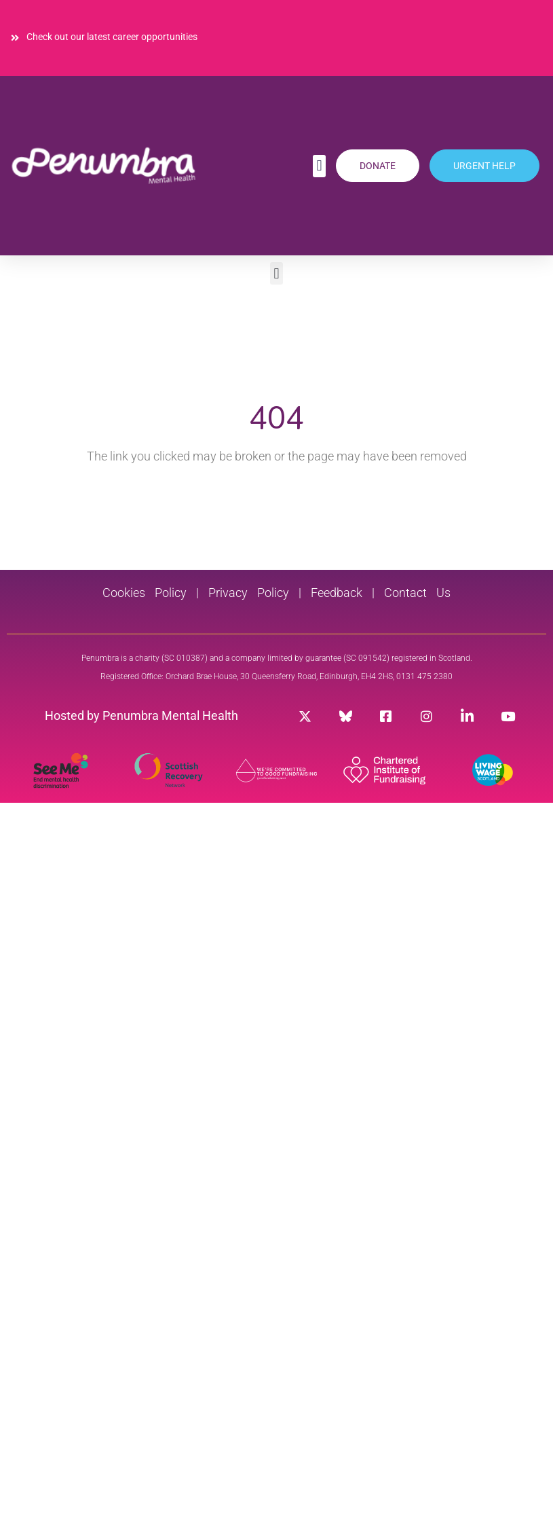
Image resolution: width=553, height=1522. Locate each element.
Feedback (336, 592)
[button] (319, 166)
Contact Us (417, 592)
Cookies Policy (144, 592)
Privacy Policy (244, 592)
